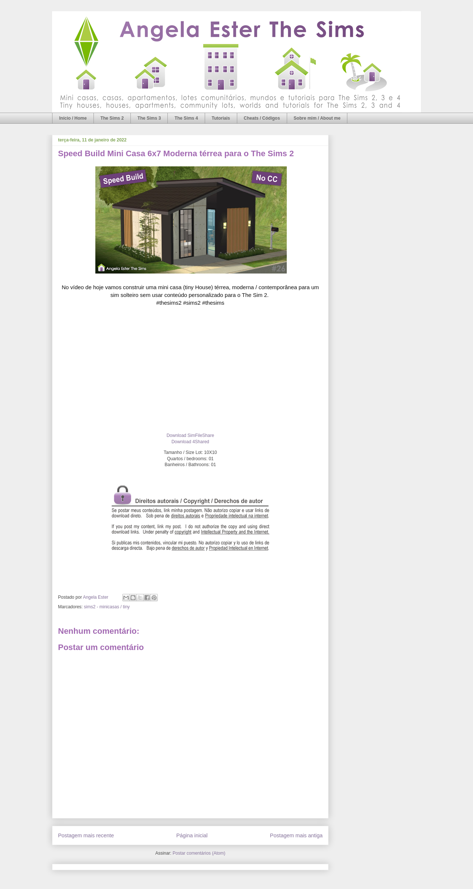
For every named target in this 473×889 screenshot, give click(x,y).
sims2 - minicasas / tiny (107, 606)
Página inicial (192, 835)
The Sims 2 (112, 118)
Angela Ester (96, 597)
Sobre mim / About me (317, 118)
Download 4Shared (190, 441)
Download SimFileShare (190, 435)
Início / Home (73, 118)
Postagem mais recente (86, 835)
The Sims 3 (149, 118)
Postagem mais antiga (296, 835)
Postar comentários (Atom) (199, 853)
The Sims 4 (186, 118)
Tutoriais (221, 118)
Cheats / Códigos (262, 118)
